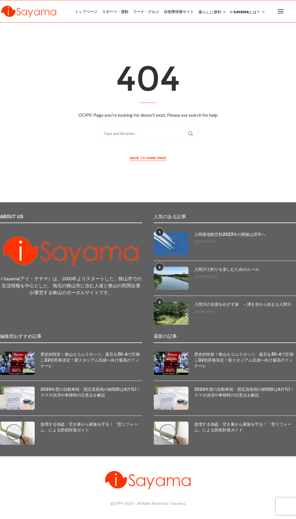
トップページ (86, 12)
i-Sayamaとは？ (245, 12)
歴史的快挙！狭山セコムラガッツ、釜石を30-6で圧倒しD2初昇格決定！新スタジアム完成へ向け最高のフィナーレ (90, 361)
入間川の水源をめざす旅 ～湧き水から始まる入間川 (242, 305)
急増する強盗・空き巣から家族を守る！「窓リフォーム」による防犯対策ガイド (89, 428)
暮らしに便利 (210, 12)
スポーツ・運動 (115, 12)
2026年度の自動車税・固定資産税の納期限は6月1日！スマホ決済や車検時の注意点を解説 (90, 393)
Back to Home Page (148, 159)
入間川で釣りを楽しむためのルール (226, 270)
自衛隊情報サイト (179, 12)
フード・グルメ (146, 12)
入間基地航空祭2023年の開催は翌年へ (230, 235)
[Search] (293, 11)
